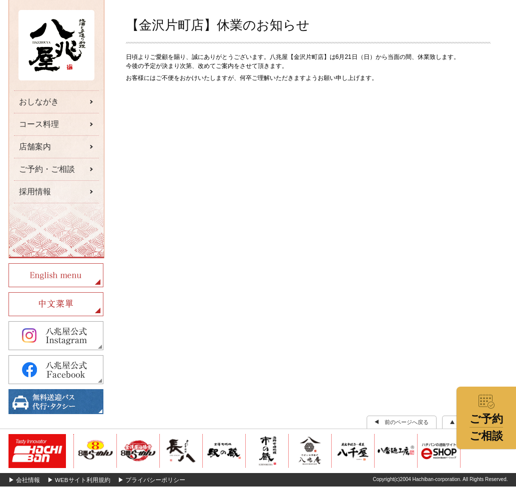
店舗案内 (35, 146)
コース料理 (39, 124)
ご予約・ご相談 (47, 169)
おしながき (39, 101)
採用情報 (35, 191)
